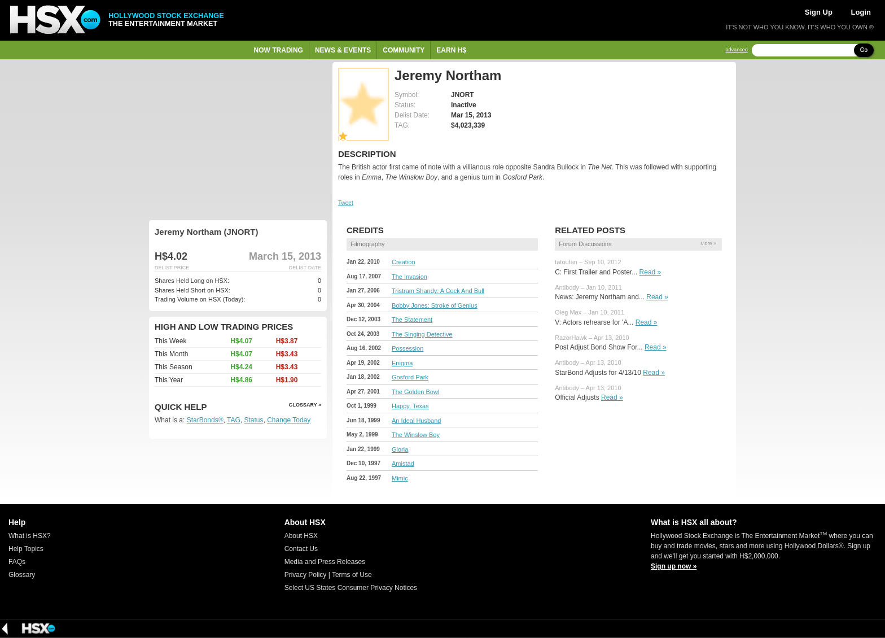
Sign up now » (673, 566)
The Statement (412, 319)
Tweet (345, 203)
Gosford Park (410, 377)
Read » (650, 272)
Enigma (402, 363)
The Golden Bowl (415, 391)
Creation (403, 262)
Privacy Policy (305, 575)
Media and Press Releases (324, 562)
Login (861, 12)
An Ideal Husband (416, 420)
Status (253, 420)
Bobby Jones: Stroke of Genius (434, 305)
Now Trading (278, 50)
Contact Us (301, 549)
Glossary (21, 575)
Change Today (288, 420)
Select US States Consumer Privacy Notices (350, 588)
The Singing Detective (422, 334)
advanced (737, 50)
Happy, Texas (410, 406)
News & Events (343, 50)
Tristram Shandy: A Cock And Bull (438, 290)
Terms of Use (352, 575)
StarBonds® (205, 420)
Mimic (400, 478)
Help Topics (25, 549)
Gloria (400, 449)
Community (403, 50)
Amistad (403, 463)
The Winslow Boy (416, 434)
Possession (407, 348)
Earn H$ (451, 50)
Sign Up (819, 12)
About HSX (301, 536)
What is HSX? (29, 536)
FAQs (16, 562)
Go (864, 50)
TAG (233, 420)
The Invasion (409, 276)
